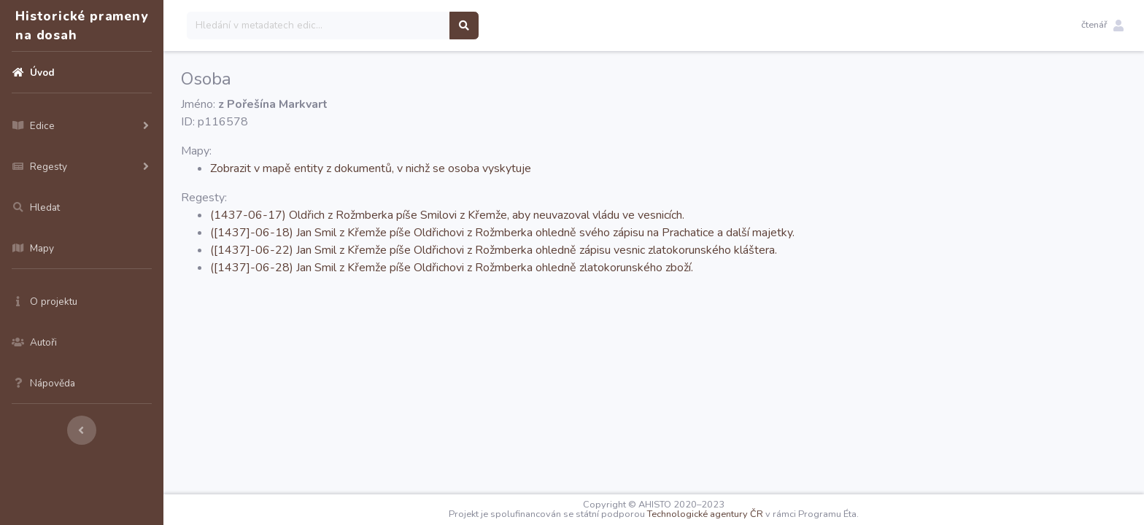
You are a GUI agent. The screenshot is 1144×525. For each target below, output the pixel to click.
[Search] (318, 25)
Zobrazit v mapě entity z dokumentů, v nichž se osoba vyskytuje (370, 168)
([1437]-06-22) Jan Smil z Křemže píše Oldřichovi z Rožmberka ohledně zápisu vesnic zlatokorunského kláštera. (493, 250)
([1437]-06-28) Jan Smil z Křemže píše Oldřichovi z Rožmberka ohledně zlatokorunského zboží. (451, 268)
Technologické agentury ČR (705, 514)
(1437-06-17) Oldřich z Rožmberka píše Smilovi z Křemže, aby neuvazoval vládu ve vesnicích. (447, 215)
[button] (1102, 25)
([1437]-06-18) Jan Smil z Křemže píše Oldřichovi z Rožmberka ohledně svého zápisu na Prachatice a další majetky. (502, 233)
